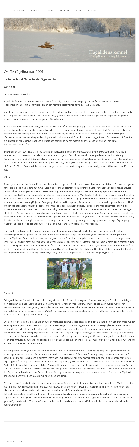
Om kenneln (19, 10)
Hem (5, 10)
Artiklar (64, 10)
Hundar (49, 10)
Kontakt (92, 10)
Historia (35, 10)
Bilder (78, 10)
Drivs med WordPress (13, 441)
